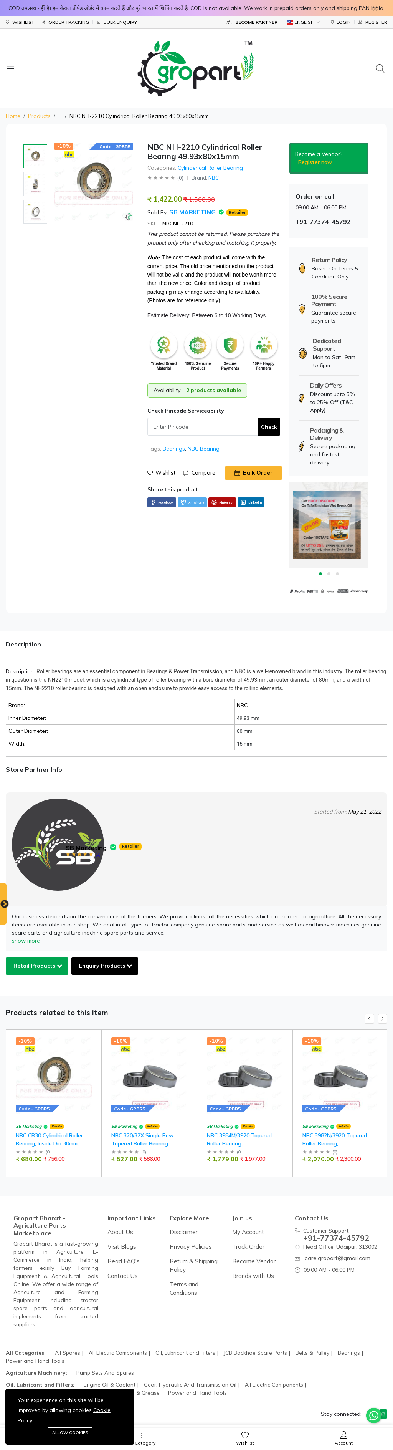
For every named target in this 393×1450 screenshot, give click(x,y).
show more (26, 940)
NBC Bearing (204, 448)
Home (13, 116)
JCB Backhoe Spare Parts (255, 1352)
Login (340, 22)
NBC (213, 178)
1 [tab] (320, 573)
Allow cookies (70, 1432)
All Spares (67, 1352)
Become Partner (252, 22)
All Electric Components (118, 1352)
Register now (315, 162)
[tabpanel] (328, 525)
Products (39, 116)
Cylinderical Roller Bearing (210, 167)
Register (372, 22)
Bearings (174, 448)
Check (269, 426)
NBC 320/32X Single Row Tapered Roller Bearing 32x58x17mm (148, 1145)
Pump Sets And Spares (105, 1372)
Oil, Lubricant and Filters (185, 1352)
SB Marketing (193, 212)
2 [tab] (328, 573)
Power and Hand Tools (35, 1360)
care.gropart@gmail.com (336, 1255)
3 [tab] (337, 573)
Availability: (168, 390)
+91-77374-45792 (330, 1237)
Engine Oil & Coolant (109, 1384)
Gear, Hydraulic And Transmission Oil (190, 1384)
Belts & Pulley (312, 1352)
